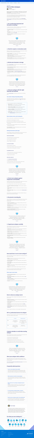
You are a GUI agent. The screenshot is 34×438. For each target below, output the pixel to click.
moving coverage (11, 64)
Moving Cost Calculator (3, 432)
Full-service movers (12, 112)
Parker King (13, 9)
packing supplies (11, 93)
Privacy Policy (9, 432)
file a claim (16, 32)
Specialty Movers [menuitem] (8, 5)
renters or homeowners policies (18, 71)
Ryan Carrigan (10, 8)
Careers (9, 436)
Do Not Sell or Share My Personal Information (11, 434)
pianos (20, 99)
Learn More (17, 45)
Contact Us (9, 435)
